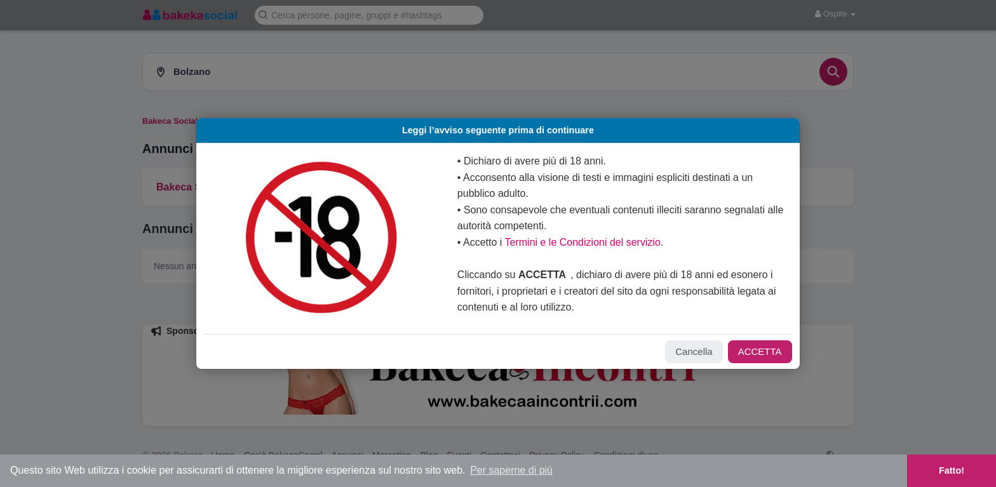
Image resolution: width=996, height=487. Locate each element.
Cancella (677, 351)
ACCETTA (744, 351)
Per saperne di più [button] (511, 470)
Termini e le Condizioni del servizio (585, 242)
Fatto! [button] (951, 470)
